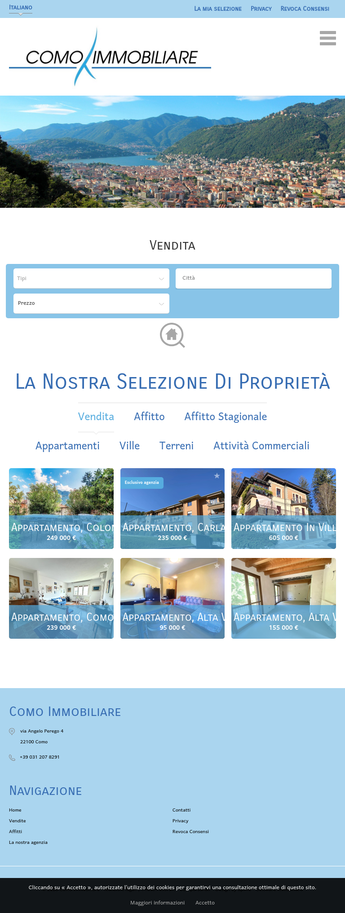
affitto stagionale (225, 417)
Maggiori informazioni (157, 903)
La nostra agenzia (28, 842)
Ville (129, 446)
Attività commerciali (261, 446)
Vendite (17, 821)
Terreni (176, 446)
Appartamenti (67, 446)
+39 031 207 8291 (40, 757)
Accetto (205, 903)
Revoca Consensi (305, 9)
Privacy (261, 9)
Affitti (15, 831)
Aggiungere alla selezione (106, 475)
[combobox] (254, 278)
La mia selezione (218, 9)
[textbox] (255, 278)
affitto (149, 417)
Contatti (181, 810)
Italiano (20, 7)
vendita (96, 417)
